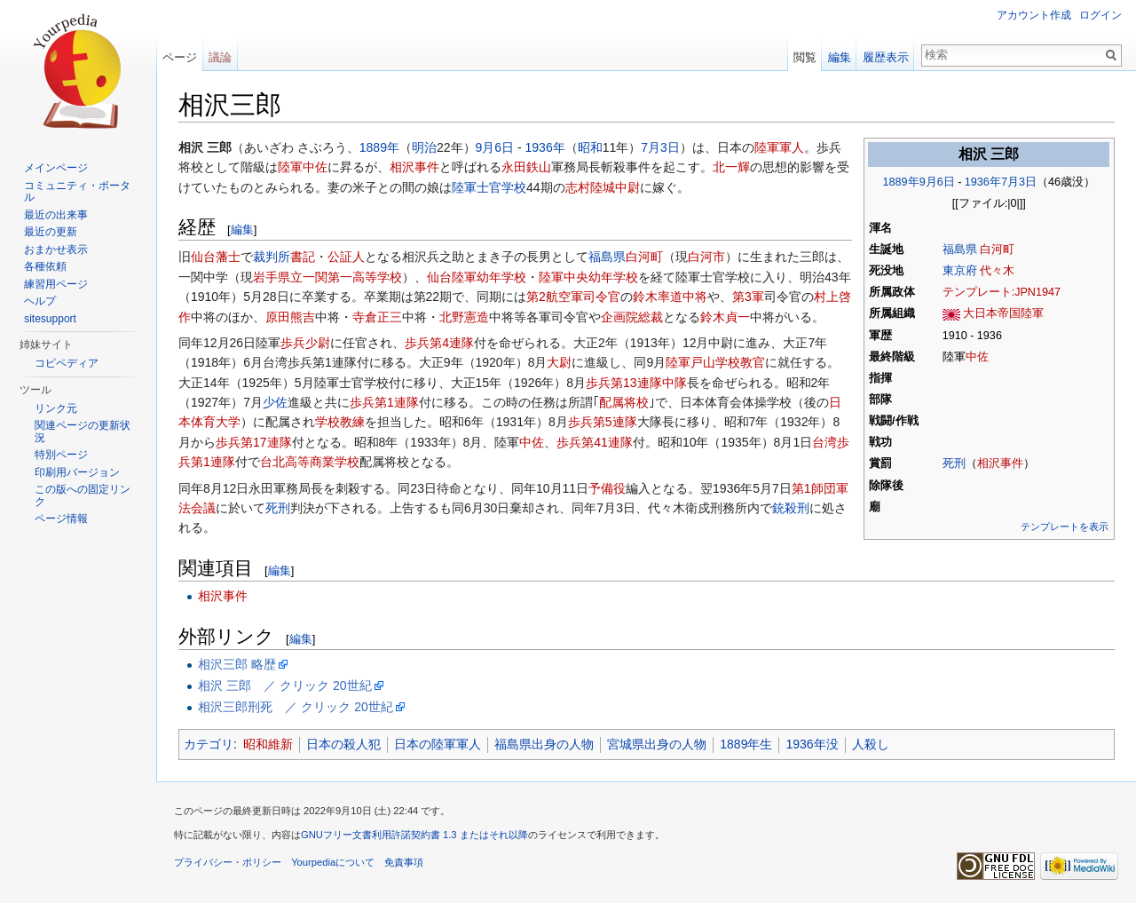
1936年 (983, 182)
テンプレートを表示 (1064, 526)
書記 (302, 257)
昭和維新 (268, 744)
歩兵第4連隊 (439, 343)
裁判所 (271, 257)
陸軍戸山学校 (703, 362)
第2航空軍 (554, 296)
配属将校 (624, 402)
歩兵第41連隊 (594, 442)
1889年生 (746, 744)
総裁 (650, 317)
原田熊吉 (290, 317)
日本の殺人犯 (343, 744)
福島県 (960, 249)
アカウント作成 (1034, 15)
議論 (220, 57)
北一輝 (731, 167)
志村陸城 (590, 187)
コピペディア (67, 363)
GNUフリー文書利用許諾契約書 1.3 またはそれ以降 (414, 834)
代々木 (997, 271)
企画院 (619, 317)
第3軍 (748, 296)
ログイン (1100, 15)
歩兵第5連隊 (602, 422)
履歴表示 (886, 57)
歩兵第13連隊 (624, 383)
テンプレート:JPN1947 (1002, 292)
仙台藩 (209, 257)
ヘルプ (40, 301)
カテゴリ (208, 744)
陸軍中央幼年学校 (588, 277)
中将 (694, 296)
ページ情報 (61, 518)
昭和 (590, 147)
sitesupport (50, 319)
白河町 (997, 249)
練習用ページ (56, 284)
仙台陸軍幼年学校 (476, 277)
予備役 (607, 488)
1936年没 (811, 744)
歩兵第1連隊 (384, 402)
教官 (752, 362)
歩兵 (292, 343)
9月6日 (937, 182)
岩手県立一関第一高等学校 (327, 277)
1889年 (901, 182)
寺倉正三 (377, 317)
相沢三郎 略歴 (237, 664)
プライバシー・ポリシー (227, 862)
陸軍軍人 (779, 147)
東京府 (960, 271)
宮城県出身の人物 (656, 744)
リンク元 (56, 408)
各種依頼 (45, 266)
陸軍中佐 (302, 167)
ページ (179, 57)
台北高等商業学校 (309, 462)
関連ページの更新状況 (82, 431)
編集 (242, 229)
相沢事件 (1000, 463)
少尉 (317, 343)
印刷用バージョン (77, 472)
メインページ (56, 168)
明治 (424, 147)
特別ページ (61, 454)
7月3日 (1019, 182)
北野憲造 (464, 317)
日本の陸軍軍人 (437, 744)
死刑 (954, 463)
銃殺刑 (790, 508)
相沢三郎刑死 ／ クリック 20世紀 (295, 707)
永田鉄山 (526, 167)
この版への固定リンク (82, 495)
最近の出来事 (56, 215)
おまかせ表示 (56, 249)
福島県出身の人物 (544, 744)
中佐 (977, 357)
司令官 (601, 296)
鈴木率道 (657, 296)
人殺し (870, 744)
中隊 (674, 383)
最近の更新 (50, 232)
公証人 (346, 257)
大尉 (559, 362)
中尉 (627, 187)
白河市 (706, 257)
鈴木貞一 (725, 317)
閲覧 (804, 57)
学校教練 (340, 422)
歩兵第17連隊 (254, 442)
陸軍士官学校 (489, 187)
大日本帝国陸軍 (1003, 313)
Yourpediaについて (333, 862)
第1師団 (814, 488)
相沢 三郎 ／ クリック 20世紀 (284, 685)
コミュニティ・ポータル (77, 191)
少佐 (275, 402)
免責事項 (403, 862)
